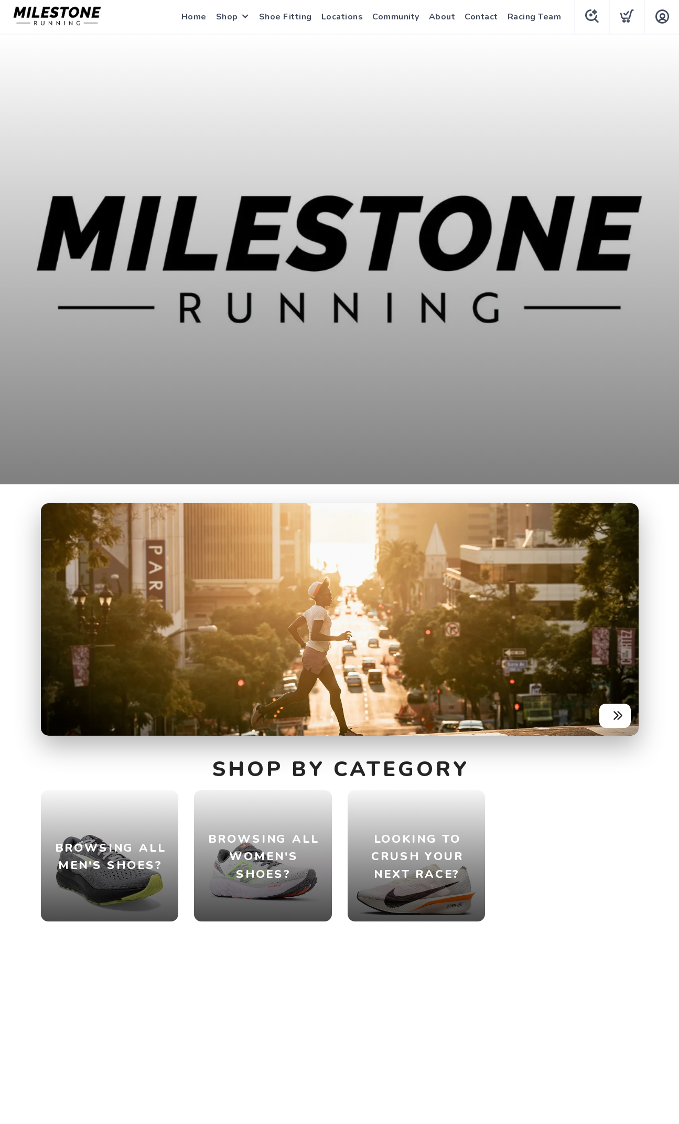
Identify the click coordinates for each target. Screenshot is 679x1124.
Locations (342, 17)
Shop (227, 17)
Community (395, 17)
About (442, 17)
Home (194, 17)
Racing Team (535, 17)
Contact (481, 17)
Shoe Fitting (285, 17)
